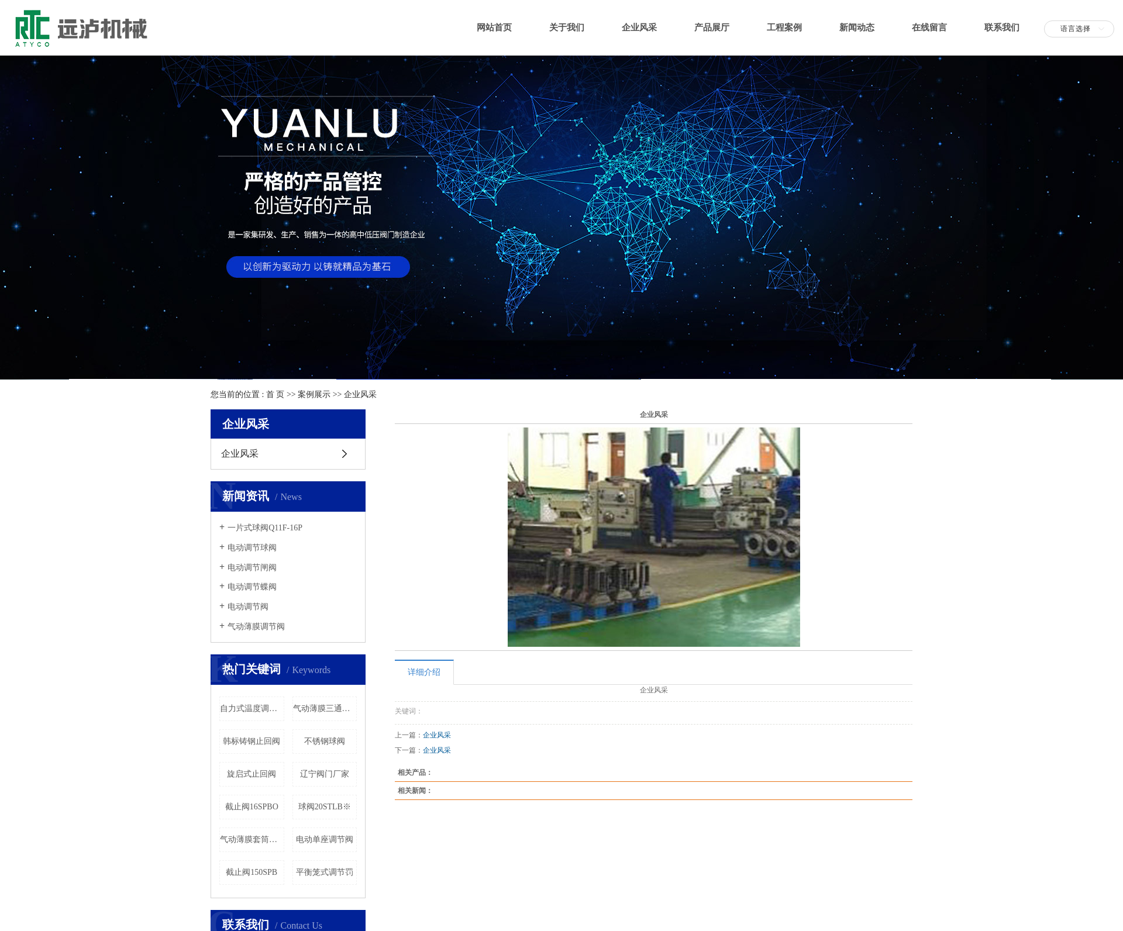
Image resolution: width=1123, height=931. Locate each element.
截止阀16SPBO (251, 806)
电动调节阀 (248, 606)
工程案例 (784, 27)
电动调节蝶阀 (252, 586)
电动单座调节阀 (324, 839)
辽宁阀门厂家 (324, 774)
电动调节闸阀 (252, 567)
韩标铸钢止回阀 (251, 741)
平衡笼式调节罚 (324, 872)
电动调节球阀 (252, 547)
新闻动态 (856, 27)
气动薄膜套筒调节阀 (252, 839)
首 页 (275, 394)
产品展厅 (711, 27)
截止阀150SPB (251, 872)
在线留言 (929, 27)
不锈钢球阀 (324, 741)
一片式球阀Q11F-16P (265, 527)
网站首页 (494, 27)
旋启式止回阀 (251, 774)
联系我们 (1001, 27)
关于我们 (566, 27)
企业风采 (639, 27)
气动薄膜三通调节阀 (325, 708)
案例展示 (314, 394)
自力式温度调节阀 (252, 708)
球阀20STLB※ (324, 806)
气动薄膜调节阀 (256, 626)
